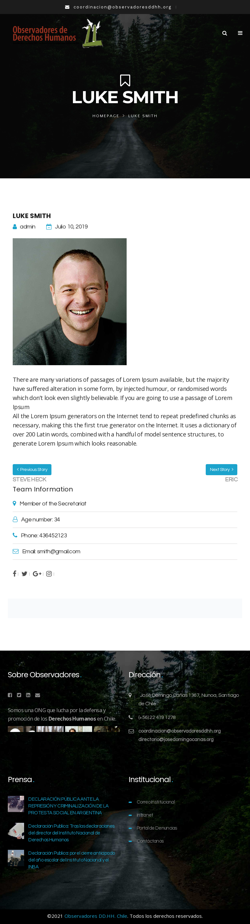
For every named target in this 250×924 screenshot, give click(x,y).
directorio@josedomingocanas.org (176, 739)
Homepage (105, 116)
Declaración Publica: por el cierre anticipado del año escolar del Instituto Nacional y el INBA (71, 860)
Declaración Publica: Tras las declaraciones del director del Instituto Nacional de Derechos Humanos (71, 833)
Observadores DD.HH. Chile (95, 916)
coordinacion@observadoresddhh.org (179, 731)
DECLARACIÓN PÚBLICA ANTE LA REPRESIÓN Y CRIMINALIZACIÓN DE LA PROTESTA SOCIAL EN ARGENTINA (68, 806)
